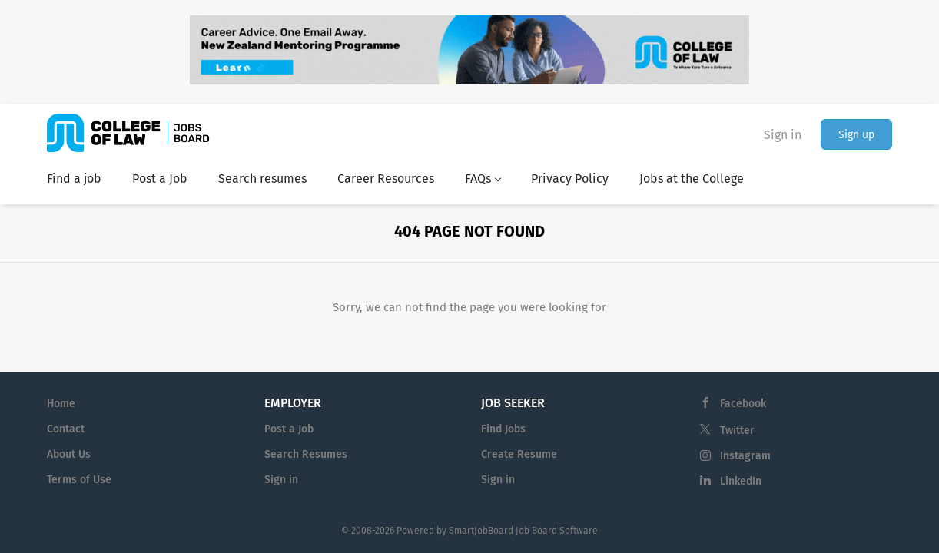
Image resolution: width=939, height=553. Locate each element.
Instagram (745, 455)
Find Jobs (503, 428)
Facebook (743, 403)
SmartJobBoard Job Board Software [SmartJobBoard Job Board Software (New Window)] (523, 530)
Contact (66, 428)
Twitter (737, 430)
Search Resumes (305, 454)
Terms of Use (79, 479)
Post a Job (289, 428)
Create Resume (519, 454)
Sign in (782, 134)
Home (61, 403)
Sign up (856, 134)
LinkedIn (740, 481)
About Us (69, 454)
